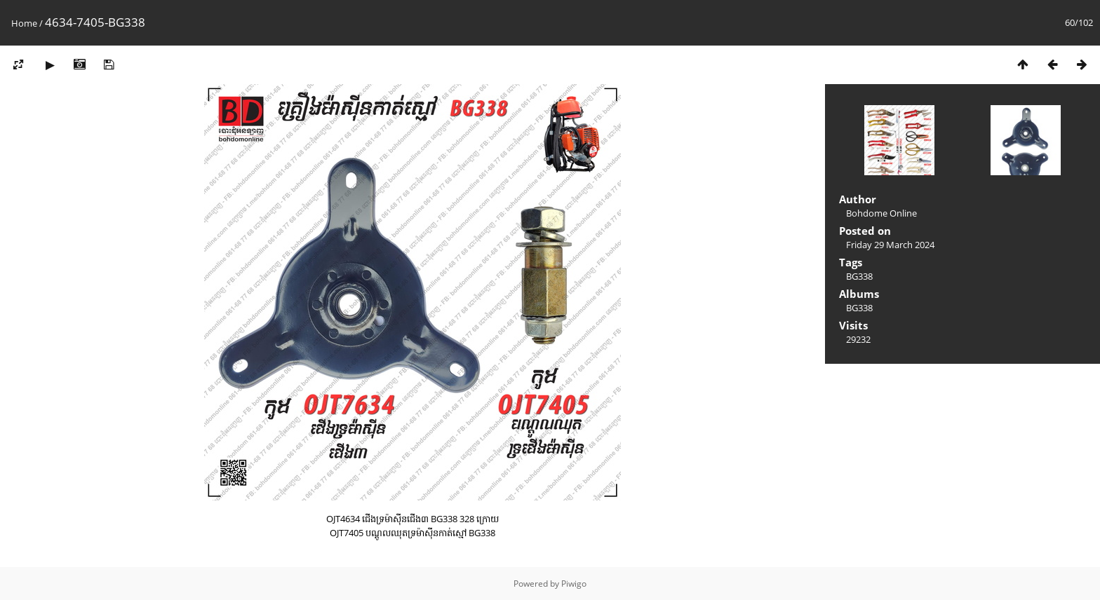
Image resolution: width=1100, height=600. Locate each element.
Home (24, 23)
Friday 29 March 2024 (890, 244)
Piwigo (573, 583)
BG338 (859, 276)
